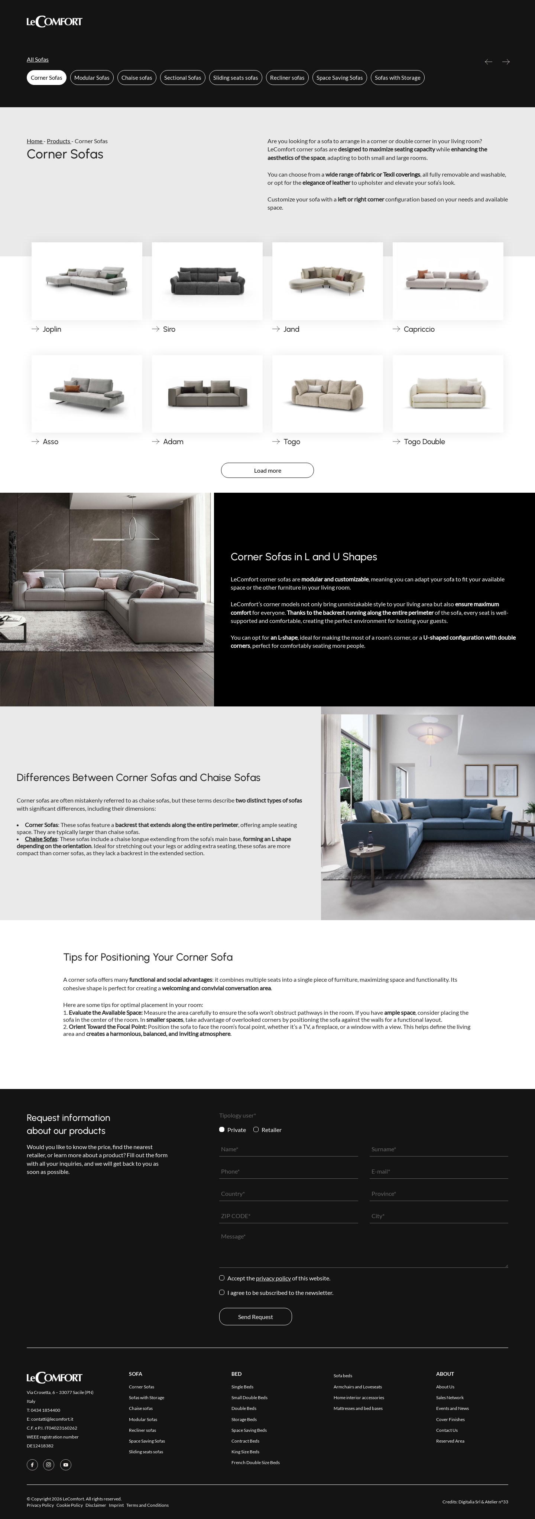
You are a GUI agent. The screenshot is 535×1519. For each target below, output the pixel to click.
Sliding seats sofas (235, 77)
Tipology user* (237, 1115)
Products (156, 21)
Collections (200, 21)
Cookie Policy (69, 1505)
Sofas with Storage (398, 77)
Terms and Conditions (147, 1505)
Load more (267, 470)
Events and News (452, 1408)
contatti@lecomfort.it (52, 1419)
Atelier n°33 (496, 1502)
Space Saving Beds (249, 1430)
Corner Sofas (46, 77)
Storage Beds (244, 1419)
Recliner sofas (287, 77)
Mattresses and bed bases (358, 1408)
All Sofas (38, 59)
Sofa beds (343, 1375)
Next (506, 64)
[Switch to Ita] (504, 21)
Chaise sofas (136, 77)
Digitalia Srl (469, 1502)
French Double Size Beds (255, 1462)
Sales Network (450, 1397)
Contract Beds (245, 1441)
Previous (488, 64)
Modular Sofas (92, 77)
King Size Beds (245, 1451)
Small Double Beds (249, 1397)
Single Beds (242, 1387)
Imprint (116, 1505)
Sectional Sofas (182, 77)
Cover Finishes (252, 21)
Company (296, 21)
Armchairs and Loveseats (358, 1387)
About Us (445, 1387)
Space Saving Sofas (340, 77)
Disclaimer (95, 1505)
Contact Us (335, 21)
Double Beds (243, 1408)
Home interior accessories (359, 1397)
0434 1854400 (45, 1410)
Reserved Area (382, 21)
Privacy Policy (273, 1278)
